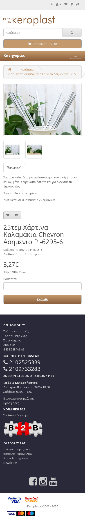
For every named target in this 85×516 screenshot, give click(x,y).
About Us (9, 345)
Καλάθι (42, 299)
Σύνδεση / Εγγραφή (15, 415)
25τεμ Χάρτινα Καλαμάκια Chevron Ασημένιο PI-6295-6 (43, 74)
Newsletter (10, 463)
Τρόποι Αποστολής (16, 331)
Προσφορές (11, 403)
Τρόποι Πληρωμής (15, 336)
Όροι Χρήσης (11, 340)
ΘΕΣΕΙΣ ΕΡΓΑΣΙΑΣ (14, 349)
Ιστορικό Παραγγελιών (17, 454)
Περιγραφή (14, 167)
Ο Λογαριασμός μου (16, 449)
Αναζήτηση (28, 69)
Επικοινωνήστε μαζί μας (18, 398)
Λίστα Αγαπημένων (15, 458)
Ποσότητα (10, 279)
